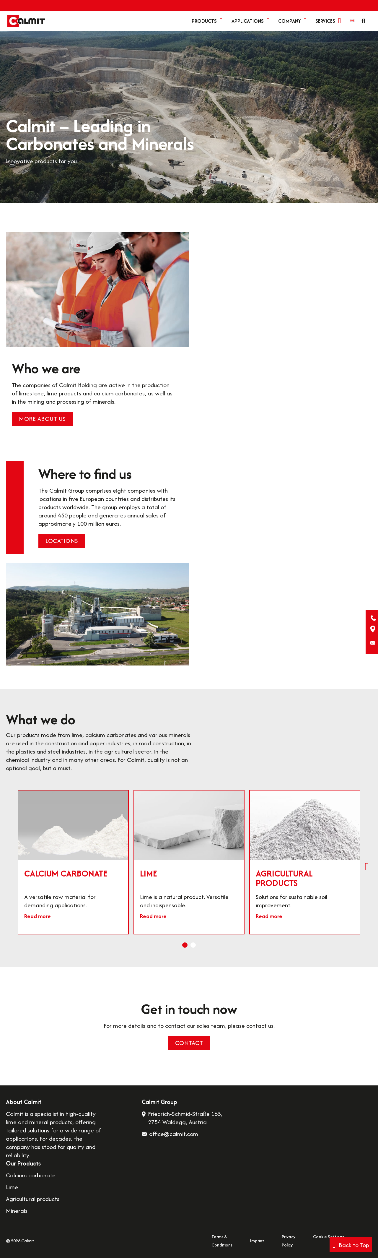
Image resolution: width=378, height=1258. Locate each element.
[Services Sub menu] (339, 21)
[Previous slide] (11, 866)
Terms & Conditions (221, 1240)
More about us (42, 418)
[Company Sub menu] (305, 21)
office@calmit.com (173, 1133)
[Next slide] (366, 866)
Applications (248, 21)
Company (289, 21)
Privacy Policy (288, 1240)
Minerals (16, 1211)
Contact (189, 1042)
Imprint (257, 1241)
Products (204, 21)
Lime (148, 873)
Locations (61, 540)
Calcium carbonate (65, 873)
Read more (37, 916)
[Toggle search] (363, 21)
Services (325, 21)
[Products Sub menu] (221, 21)
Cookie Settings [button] (328, 1236)
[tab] (185, 945)
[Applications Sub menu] (268, 21)
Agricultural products (284, 878)
